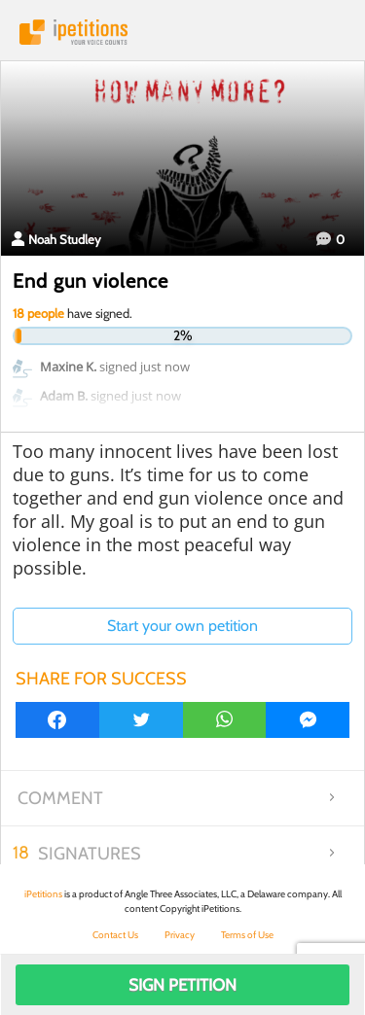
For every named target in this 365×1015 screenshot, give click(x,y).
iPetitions (182, 32)
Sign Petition (182, 985)
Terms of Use (247, 934)
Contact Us (115, 934)
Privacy (179, 934)
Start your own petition (182, 625)
